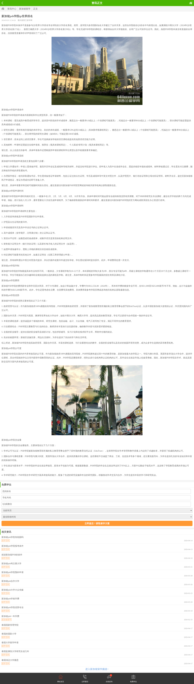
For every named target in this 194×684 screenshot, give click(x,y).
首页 (190, 3)
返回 (2, 3)
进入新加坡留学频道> (97, 669)
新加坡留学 (24, 9)
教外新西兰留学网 (25, 20)
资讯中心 (11, 9)
